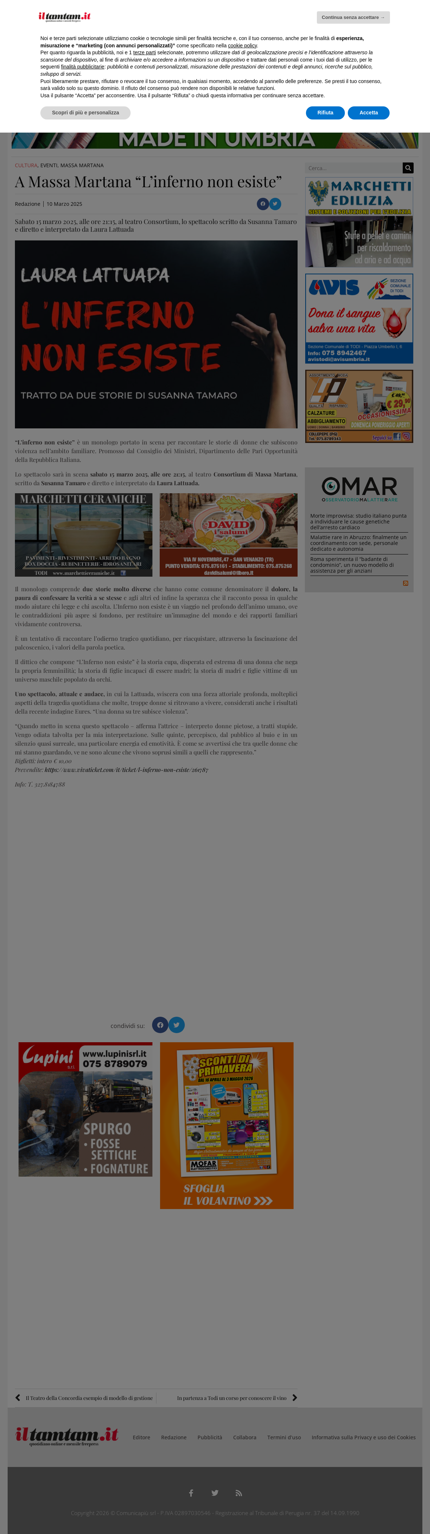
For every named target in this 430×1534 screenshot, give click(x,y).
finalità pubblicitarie (82, 67)
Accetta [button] (368, 112)
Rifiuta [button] (326, 112)
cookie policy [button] (242, 45)
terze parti (144, 52)
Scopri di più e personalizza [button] (85, 112)
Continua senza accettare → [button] (353, 17)
